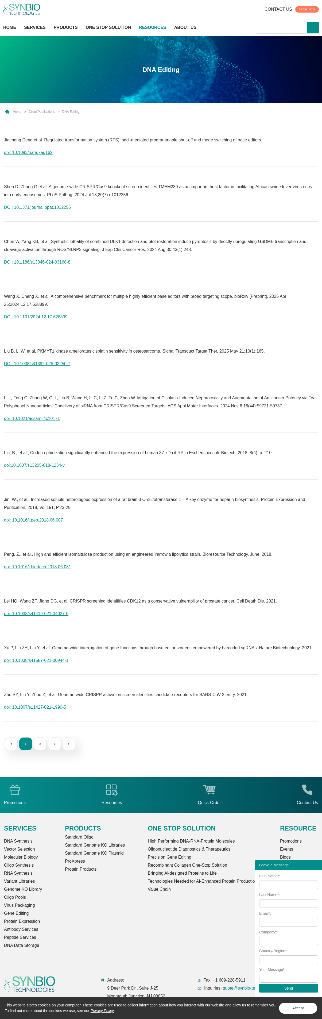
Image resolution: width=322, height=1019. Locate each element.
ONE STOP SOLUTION (108, 27)
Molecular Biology (21, 857)
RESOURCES (152, 27)
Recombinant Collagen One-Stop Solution (187, 865)
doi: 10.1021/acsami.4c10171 (32, 418)
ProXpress (75, 861)
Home (17, 112)
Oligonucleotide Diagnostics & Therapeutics (189, 849)
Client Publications (42, 112)
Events (286, 849)
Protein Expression (22, 921)
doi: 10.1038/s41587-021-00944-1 (36, 660)
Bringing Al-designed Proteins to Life (182, 873)
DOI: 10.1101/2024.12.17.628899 (36, 317)
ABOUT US (185, 27)
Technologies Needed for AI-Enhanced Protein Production (202, 881)
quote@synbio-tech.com (246, 988)
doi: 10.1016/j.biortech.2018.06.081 (37, 567)
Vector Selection (19, 849)
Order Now (307, 9)
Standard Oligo (79, 837)
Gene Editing (16, 913)
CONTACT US (278, 9)
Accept (298, 1008)
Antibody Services (21, 929)
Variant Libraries (19, 881)
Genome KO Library (23, 889)
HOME (9, 27)
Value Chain (159, 889)
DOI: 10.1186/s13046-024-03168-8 (37, 262)
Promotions (291, 841)
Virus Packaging (19, 905)
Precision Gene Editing (169, 857)
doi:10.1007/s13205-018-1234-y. (34, 465)
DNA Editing (71, 112)
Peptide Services (20, 937)
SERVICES (35, 27)
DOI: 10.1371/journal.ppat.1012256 (37, 207)
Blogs (285, 857)
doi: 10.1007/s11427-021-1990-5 (35, 707)
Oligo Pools (15, 897)
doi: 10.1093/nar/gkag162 (28, 152)
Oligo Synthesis (19, 865)
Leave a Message (274, 865)
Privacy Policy (102, 1011)
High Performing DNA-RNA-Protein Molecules (191, 841)
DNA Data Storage (21, 945)
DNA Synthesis (18, 841)
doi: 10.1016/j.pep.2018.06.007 (33, 520)
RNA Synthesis (18, 873)
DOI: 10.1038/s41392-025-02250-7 (37, 363)
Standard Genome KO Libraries (95, 845)
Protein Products (80, 869)
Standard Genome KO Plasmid (94, 853)
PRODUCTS (66, 28)
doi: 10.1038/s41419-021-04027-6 (36, 613)
